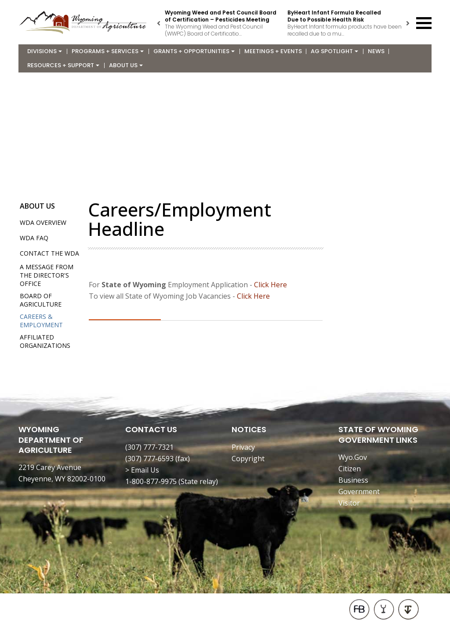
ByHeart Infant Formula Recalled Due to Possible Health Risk (334, 16)
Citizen (349, 468)
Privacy (243, 447)
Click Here (270, 284)
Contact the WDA (49, 253)
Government (359, 491)
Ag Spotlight (334, 51)
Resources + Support (63, 65)
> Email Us (142, 470)
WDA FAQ (34, 238)
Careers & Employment (41, 320)
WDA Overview (43, 222)
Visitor (349, 503)
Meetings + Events (273, 51)
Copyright (248, 458)
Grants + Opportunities (194, 51)
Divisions (44, 51)
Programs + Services (108, 51)
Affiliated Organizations (45, 341)
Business (353, 480)
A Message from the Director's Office (46, 275)
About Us (126, 65)
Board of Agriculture (41, 300)
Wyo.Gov (352, 457)
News (376, 51)
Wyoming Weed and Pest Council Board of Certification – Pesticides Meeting (220, 16)
